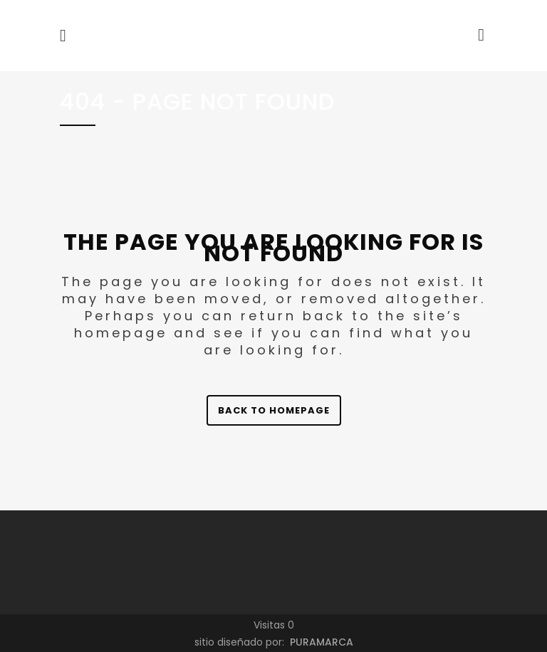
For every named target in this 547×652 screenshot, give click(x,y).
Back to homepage (274, 410)
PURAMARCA (320, 642)
